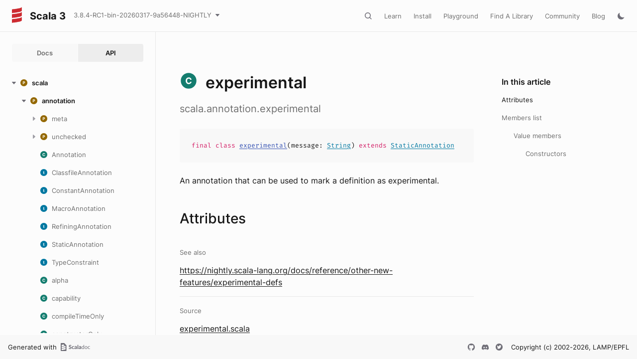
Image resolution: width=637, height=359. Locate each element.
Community (562, 16)
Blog (598, 16)
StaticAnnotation (422, 145)
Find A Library (511, 16)
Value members (537, 136)
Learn (393, 16)
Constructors (546, 154)
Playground (460, 16)
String (339, 145)
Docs (45, 53)
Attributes (517, 100)
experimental (263, 145)
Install (422, 16)
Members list (522, 118)
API (111, 53)
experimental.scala (215, 329)
